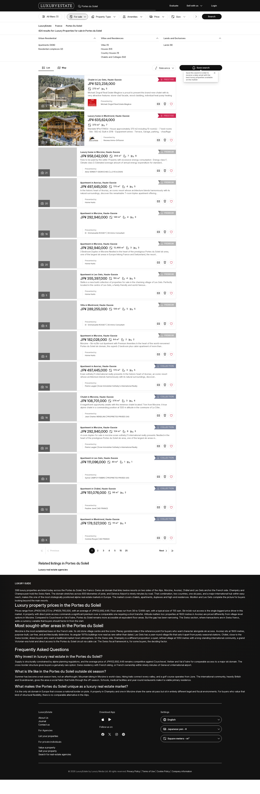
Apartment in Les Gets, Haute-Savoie (99, 274)
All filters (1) (50, 16)
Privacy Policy (133, 771)
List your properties (48, 736)
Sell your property (47, 751)
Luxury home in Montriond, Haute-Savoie (108, 116)
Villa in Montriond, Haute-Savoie (96, 305)
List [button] (46, 67)
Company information (182, 771)
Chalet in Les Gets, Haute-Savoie (105, 80)
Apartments (43, 45)
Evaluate (174, 5)
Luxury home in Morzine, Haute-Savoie (100, 152)
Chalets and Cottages (111, 57)
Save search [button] (201, 67)
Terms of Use (148, 771)
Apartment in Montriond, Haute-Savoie (99, 519)
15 (121, 550)
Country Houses (108, 53)
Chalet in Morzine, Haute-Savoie (97, 397)
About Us (43, 717)
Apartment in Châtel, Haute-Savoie (98, 489)
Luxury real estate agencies (53, 569)
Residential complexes (49, 49)
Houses (104, 49)
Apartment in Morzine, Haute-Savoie (98, 213)
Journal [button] (42, 721)
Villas (103, 45)
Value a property (46, 747)
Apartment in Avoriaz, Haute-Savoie (98, 183)
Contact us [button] (44, 724)
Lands (166, 45)
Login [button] (214, 5)
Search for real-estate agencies (54, 754)
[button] (77, 17)
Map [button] (61, 67)
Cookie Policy (163, 771)
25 (126, 550)
